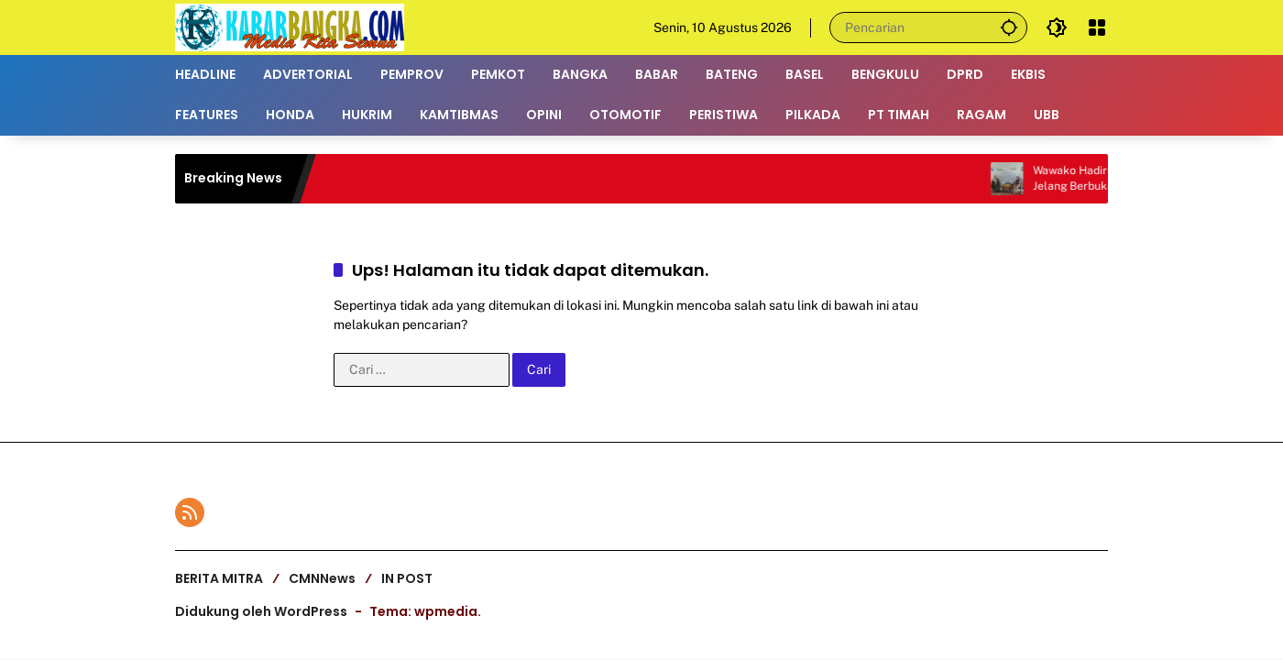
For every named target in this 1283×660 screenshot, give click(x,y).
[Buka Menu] (1097, 27)
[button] (1009, 27)
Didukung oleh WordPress (261, 611)
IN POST (407, 578)
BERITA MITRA (219, 578)
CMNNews (322, 578)
